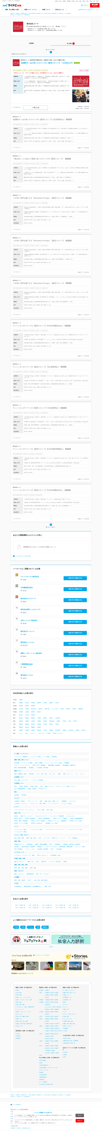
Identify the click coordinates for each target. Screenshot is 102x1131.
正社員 (17, 1033)
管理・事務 (19, 995)
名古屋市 (57, 718)
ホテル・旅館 (40, 809)
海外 (97, 1)
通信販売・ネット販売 (52, 823)
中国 (87, 1)
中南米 (48, 733)
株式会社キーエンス (27, 631)
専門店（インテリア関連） (21, 823)
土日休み (66, 1052)
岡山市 (51, 724)
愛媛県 (33, 727)
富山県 (21, 715)
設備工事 (43, 861)
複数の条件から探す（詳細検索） (71, 1040)
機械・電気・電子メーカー (21, 759)
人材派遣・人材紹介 (19, 801)
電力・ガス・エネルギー (42, 874)
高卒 (65, 1057)
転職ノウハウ (46, 9)
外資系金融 (29, 844)
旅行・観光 (50, 809)
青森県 (21, 702)
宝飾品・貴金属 (32, 788)
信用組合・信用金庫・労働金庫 (71, 844)
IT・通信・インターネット (21, 753)
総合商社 (16, 795)
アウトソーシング (32, 801)
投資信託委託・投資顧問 (28, 846)
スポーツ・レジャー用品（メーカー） (66, 786)
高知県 (39, 727)
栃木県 (27, 705)
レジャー (16, 806)
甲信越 (73, 1)
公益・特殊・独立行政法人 (41, 880)
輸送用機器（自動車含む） (70, 765)
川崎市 (74, 708)
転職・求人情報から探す (12, 9)
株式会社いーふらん (27, 642)
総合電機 (16, 763)
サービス (16, 798)
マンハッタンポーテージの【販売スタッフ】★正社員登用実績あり (38, 449)
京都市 (58, 721)
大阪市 (64, 721)
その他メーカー (43, 788)
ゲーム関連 (46, 756)
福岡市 (77, 730)
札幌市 (21, 699)
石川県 (27, 715)
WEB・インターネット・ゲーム (23, 1011)
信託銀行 (16, 846)
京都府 (27, 721)
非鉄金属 (31, 774)
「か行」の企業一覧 (33, 905)
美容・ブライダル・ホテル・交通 (24, 999)
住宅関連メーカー (19, 777)
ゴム (76, 774)
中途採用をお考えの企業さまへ (86, 9)
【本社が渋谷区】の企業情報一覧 (51, 13)
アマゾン (30, 927)
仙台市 (57, 702)
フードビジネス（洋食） (36, 829)
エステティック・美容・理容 (37, 803)
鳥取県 (21, 724)
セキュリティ (72, 801)
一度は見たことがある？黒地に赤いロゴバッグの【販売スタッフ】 (38, 159)
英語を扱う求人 (26, 1128)
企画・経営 (19, 992)
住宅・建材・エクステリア (21, 780)
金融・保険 (17, 841)
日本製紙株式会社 (27, 587)
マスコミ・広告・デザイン (21, 835)
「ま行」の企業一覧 (33, 907)
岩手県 (27, 702)
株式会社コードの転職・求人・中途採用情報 (20, 14)
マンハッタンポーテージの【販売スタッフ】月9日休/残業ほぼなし (38, 326)
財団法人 (45, 927)
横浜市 (68, 708)
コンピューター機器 (27, 763)
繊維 (59, 774)
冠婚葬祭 (64, 801)
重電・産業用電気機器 (20, 767)
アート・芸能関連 (72, 838)
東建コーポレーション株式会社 (31, 653)
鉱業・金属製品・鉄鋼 (20, 774)
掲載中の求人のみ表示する (18, 54)
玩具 (41, 786)
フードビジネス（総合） (20, 829)
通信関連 (54, 756)
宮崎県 (51, 730)
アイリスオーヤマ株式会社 (30, 576)
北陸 (77, 1)
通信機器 (31, 767)
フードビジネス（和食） (20, 831)
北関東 (64, 1)
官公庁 (29, 880)
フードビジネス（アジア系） (75, 829)
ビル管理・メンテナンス (20, 803)
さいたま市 (55, 708)
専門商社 (24, 795)
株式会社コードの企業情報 (64, 13)
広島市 (57, 724)
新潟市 (39, 712)
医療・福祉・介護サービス (52, 801)
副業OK (42, 1072)
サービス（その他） (66, 803)
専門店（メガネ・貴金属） (38, 821)
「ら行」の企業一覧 (59, 907)
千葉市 (62, 708)
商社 (15, 792)
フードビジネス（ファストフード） (55, 829)
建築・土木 (19, 1018)
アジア (21, 733)
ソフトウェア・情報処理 (20, 756)
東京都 (40, 708)
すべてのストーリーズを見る (42, 955)
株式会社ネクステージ (28, 598)
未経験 (65, 1054)
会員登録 (95, 5)
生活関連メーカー (19, 783)
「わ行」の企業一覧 (73, 907)
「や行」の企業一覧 (46, 907)
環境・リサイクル (19, 874)
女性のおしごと (59, 9)
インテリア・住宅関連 (37, 780)
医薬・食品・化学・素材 (22, 1021)
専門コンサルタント (42, 855)
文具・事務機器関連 (19, 788)
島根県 (27, 724)
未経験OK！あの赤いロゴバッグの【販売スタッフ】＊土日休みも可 (47, 63)
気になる (36, 107)
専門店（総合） (18, 818)
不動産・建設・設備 (19, 858)
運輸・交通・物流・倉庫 (20, 864)
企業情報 (31, 43)
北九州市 (71, 730)
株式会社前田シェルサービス (30, 609)
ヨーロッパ (33, 733)
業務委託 (18, 1038)
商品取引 (39, 846)
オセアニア (41, 733)
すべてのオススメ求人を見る (23, 556)
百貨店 (16, 816)
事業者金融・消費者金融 (65, 846)
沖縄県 (64, 730)
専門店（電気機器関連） (77, 818)
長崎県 (33, 730)
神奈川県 (47, 708)
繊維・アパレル (49, 786)
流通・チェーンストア (26, 816)
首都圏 (68, 1)
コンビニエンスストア (41, 816)
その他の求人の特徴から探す (46, 1084)
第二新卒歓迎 (43, 1060)
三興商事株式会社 (27, 664)
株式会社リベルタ (27, 675)
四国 (91, 1)
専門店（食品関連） (30, 818)
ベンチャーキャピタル (51, 846)
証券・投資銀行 (18, 849)
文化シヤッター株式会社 (29, 620)
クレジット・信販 (80, 846)
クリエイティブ (20, 1009)
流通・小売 (17, 813)
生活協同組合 (17, 886)
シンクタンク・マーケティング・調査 (24, 855)
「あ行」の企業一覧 (19, 905)
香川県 (27, 727)
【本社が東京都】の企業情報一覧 (35, 13)
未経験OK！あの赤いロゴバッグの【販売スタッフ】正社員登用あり (39, 119)
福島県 (51, 702)
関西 (84, 1)
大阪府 (33, 721)
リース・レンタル (30, 849)
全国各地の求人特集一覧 (69, 1043)
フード (16, 826)
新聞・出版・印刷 (31, 838)
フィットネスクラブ (53, 803)
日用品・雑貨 (33, 786)
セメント (82, 774)
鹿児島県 (57, 730)
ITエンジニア (19, 1014)
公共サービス (19, 1026)
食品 (15, 786)
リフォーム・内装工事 (55, 861)
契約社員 (18, 1035)
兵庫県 (39, 721)
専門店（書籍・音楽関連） (21, 821)
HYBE (16, 927)
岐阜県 (21, 718)
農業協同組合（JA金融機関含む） (33, 886)
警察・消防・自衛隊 (19, 880)
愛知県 (33, 718)
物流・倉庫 (33, 867)
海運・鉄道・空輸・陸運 (20, 867)
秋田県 (39, 702)
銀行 (51, 844)
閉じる (80, 1115)
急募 (41, 1062)
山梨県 (27, 712)
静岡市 (45, 718)
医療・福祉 (19, 1002)
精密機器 (66, 763)
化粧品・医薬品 (23, 786)
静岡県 (27, 718)
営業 (17, 990)
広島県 (39, 724)
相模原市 (80, 708)
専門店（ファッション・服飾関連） (57, 821)
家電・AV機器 (38, 763)
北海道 (56, 1)
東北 (60, 1)
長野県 (33, 712)
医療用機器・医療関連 (54, 765)
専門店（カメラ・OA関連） (60, 818)
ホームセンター (70, 816)
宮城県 (33, 702)
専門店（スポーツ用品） (76, 821)
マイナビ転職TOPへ (17, 1104)
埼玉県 (21, 708)
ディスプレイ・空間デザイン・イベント (54, 838)
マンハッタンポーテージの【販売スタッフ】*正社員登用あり (36, 367)
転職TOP (12, 13)
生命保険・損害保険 (42, 849)
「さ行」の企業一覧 (46, 905)
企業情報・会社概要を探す (21, 13)
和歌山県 (51, 721)
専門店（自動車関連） (44, 818)
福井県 (33, 715)
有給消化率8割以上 (44, 1065)
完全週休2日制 (43, 1074)
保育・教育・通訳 (20, 1004)
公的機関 (16, 877)
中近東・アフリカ (57, 733)
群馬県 (33, 705)
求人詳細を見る (17, 107)
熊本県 (39, 730)
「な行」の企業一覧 (73, 905)
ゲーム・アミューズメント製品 (53, 763)
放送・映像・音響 (19, 838)
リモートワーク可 (44, 1070)
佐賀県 (27, 730)
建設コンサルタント (19, 861)
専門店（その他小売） (37, 823)
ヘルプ (97, 9)
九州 (94, 1)
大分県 (45, 730)
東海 (80, 1)
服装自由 (42, 1079)
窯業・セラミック (68, 774)
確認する (80, 1120)
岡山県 (33, 724)
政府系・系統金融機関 (41, 844)
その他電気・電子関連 (42, 767)
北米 (26, 733)
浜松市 (51, 718)
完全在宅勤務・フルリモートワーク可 (48, 1067)
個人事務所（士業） (55, 855)
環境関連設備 (30, 874)
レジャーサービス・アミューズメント (24, 809)
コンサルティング (19, 852)
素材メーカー (18, 770)
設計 (37, 861)
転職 (12, 1118)
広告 (40, 838)
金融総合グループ (19, 844)
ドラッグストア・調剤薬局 (57, 816)
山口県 (45, 724)
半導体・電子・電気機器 (38, 765)
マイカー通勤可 (43, 1081)
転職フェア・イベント (30, 9)
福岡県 (21, 730)
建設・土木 (31, 861)
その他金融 (59, 849)
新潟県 (21, 712)
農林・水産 (48, 886)
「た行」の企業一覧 (59, 905)
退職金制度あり (43, 1077)
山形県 (45, 702)
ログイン (85, 5)
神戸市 (75, 721)
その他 (16, 883)
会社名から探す (67, 1038)
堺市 (70, 721)
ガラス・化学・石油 (41, 774)
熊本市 (83, 730)
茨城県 (21, 705)
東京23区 (33, 708)
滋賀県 (21, 721)
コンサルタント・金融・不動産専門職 (25, 1007)
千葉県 (27, 708)
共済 (52, 849)
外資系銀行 (58, 844)
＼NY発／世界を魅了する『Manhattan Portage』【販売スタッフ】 (38, 198)
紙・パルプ (53, 774)
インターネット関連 (35, 756)
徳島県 (21, 727)
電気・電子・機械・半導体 (22, 1016)
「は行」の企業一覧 (19, 907)
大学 (38, 927)
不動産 (65, 861)
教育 (41, 801)
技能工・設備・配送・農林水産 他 (24, 1023)
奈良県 (45, 721)
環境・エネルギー (19, 871)
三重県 (39, 718)
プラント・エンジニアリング (22, 765)
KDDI (23, 927)
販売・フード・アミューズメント (24, 997)
